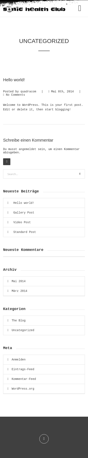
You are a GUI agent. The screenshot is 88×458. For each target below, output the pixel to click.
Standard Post (24, 232)
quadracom (28, 91)
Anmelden (18, 359)
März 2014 (19, 291)
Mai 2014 (18, 281)
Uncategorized (23, 330)
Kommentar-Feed (24, 379)
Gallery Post (23, 212)
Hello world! (23, 203)
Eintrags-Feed (23, 369)
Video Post (22, 222)
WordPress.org (23, 388)
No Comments (15, 95)
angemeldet (27, 149)
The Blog (18, 320)
